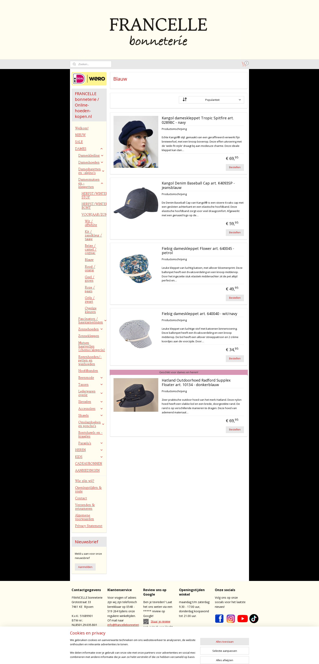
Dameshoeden (91, 162)
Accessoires (90, 408)
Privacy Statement (88, 525)
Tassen (90, 384)
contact (162, 636)
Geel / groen (89, 278)
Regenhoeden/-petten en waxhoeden (90, 360)
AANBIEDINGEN (87, 470)
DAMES (89, 148)
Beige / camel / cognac (90, 249)
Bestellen (235, 167)
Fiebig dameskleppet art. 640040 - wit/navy (199, 314)
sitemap (163, 656)
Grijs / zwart (90, 299)
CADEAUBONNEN (88, 463)
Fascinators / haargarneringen (92, 320)
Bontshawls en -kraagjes (90, 434)
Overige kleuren (90, 310)
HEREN (89, 449)
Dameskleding (91, 155)
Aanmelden (85, 567)
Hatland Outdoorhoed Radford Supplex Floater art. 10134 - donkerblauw (196, 382)
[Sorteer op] (211, 99)
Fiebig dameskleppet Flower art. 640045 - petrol (198, 250)
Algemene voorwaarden (84, 517)
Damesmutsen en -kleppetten (91, 183)
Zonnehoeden (90, 329)
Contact (81, 498)
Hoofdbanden (88, 370)
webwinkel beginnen (187, 656)
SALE (79, 141)
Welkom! (81, 128)
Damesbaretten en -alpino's (91, 171)
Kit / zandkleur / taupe (93, 235)
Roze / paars (90, 289)
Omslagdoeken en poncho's (91, 424)
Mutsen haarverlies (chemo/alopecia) (91, 346)
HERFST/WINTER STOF (94, 195)
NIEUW (80, 134)
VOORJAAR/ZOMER (94, 214)
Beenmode (90, 377)
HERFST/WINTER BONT (94, 205)
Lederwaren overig (90, 393)
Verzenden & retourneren (85, 506)
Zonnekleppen (88, 335)
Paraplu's (90, 443)
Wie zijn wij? (84, 480)
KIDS (89, 456)
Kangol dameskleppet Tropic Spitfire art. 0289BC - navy (198, 120)
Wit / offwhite (91, 223)
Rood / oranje (90, 268)
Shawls (90, 415)
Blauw (89, 259)
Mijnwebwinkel (223, 656)
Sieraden (90, 401)
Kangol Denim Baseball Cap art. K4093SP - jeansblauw (198, 185)
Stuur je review (160, 621)
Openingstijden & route (88, 489)
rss (172, 656)
